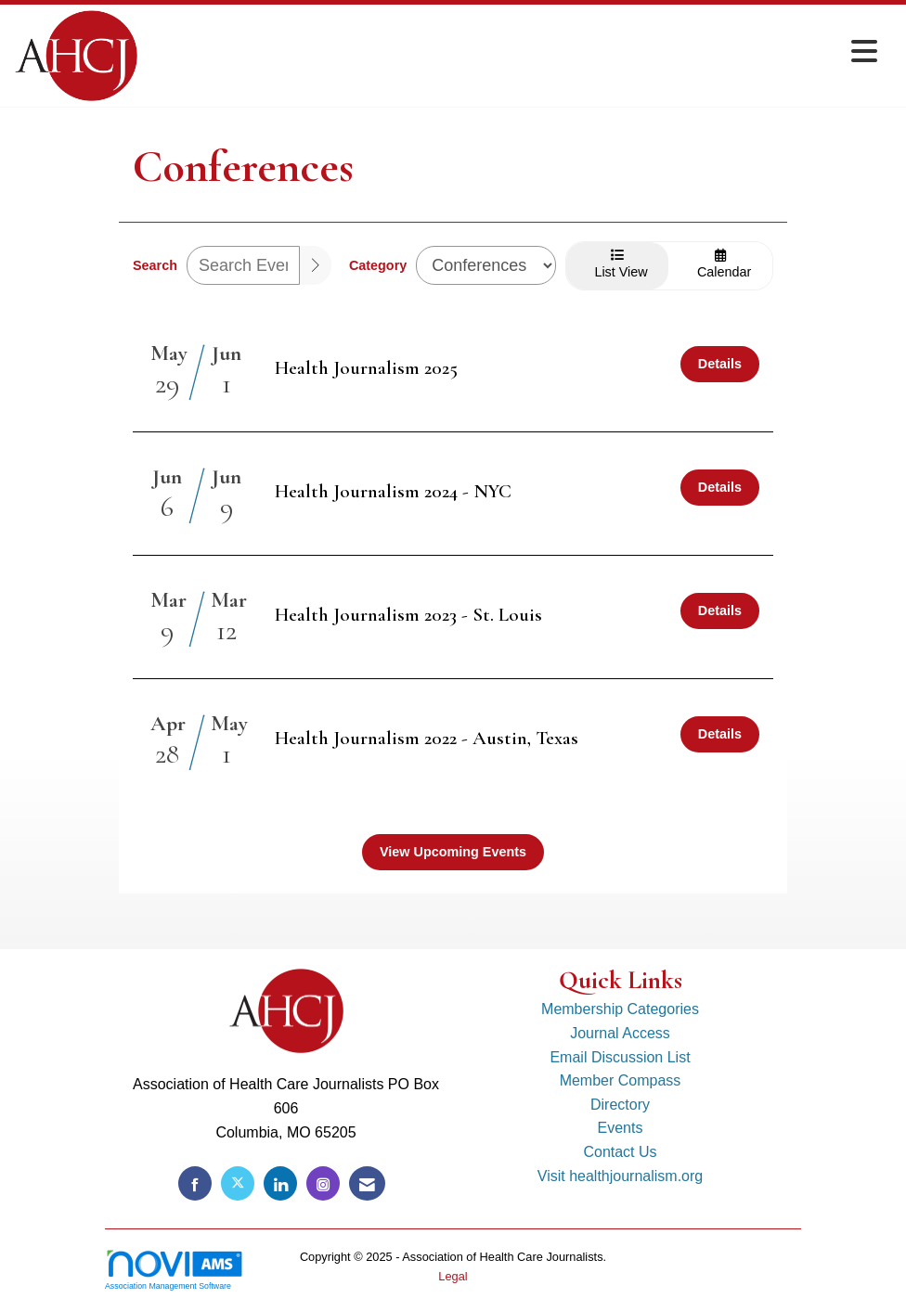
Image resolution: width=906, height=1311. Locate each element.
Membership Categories (620, 1009)
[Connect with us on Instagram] (323, 1183)
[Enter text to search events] (243, 265)
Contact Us (619, 1152)
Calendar (720, 264)
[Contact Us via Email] (367, 1183)
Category (378, 265)
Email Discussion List (620, 1057)
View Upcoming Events (453, 851)
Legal (452, 1276)
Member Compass (620, 1080)
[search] (315, 265)
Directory (620, 1104)
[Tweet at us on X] (237, 1183)
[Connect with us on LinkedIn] (280, 1183)
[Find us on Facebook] (195, 1183)
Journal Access (620, 1033)
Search (155, 265)
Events (620, 1128)
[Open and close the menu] (513, 52)
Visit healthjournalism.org (620, 1176)
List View (617, 264)
